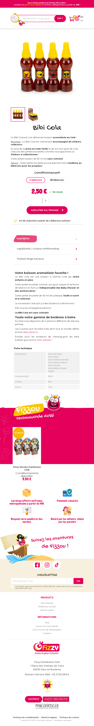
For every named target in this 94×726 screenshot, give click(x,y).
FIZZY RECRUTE (56, 699)
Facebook (37, 565)
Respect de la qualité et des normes (27, 520)
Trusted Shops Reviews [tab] (30, 259)
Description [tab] (23, 238)
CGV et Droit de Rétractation (47, 629)
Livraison (47, 633)
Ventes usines (47, 610)
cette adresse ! (44, 340)
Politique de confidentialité (26, 717)
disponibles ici (30, 332)
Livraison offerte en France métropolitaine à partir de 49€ (27, 502)
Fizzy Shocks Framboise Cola (27, 468)
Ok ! (60, 18)
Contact (33, 699)
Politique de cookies (69, 717)
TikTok (56, 565)
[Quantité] (45, 200)
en (81, 20)
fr (81, 17)
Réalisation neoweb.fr (63, 720)
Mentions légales (49, 717)
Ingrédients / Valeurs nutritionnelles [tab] (38, 249)
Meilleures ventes (47, 606)
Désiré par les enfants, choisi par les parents (67, 520)
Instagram (47, 565)
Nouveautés (47, 603)
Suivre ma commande (47, 626)
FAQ (47, 622)
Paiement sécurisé (67, 500)
